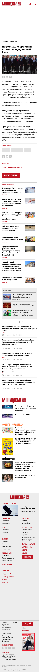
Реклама (24, 520)
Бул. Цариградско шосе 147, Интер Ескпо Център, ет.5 (9, 656)
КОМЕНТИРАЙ (10, 175)
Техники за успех (8, 558)
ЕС (3, 535)
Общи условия (6, 633)
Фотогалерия (27, 530)
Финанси (5, 541)
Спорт (24, 550)
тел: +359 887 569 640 (9, 660)
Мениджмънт (8, 553)
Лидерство (6, 555)
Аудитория (5, 624)
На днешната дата (28, 537)
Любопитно (27, 527)
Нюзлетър (27, 557)
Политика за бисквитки (6, 640)
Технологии (7, 564)
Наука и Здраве (28, 544)
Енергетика (6, 546)
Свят (4, 527)
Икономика (6, 549)
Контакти (6, 582)
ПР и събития (26, 523)
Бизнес (5, 539)
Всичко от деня (9, 503)
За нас (4, 622)
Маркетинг (26, 518)
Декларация (6, 629)
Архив (4, 579)
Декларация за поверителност (7, 636)
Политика (5, 520)
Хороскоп (25, 535)
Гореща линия (8, 576)
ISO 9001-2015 (6, 627)
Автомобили (27, 547)
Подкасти (6, 573)
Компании (5, 544)
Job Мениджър (7, 560)
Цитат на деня (27, 540)
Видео (24, 553)
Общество (6, 523)
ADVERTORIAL (7, 290)
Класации (25, 532)
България (5, 38)
